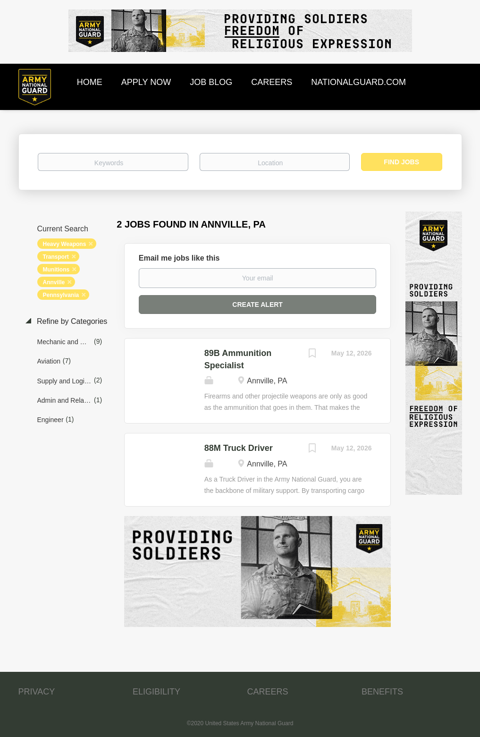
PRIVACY (36, 691)
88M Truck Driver (238, 448)
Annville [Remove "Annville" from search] (54, 282)
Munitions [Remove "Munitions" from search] (56, 269)
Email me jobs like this (179, 258)
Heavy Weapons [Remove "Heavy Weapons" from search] (64, 244)
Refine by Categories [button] (71, 321)
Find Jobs (401, 162)
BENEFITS (382, 691)
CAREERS (267, 691)
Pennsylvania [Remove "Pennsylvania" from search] (61, 295)
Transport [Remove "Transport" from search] (56, 257)
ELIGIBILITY (156, 691)
